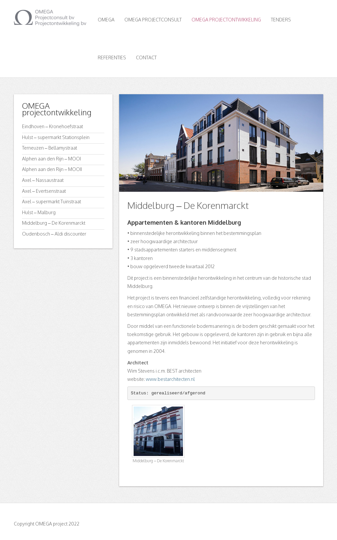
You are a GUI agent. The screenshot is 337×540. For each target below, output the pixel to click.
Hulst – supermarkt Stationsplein (56, 137)
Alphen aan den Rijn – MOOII (52, 169)
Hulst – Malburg (39, 212)
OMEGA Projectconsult (153, 19)
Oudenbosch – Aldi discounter (54, 234)
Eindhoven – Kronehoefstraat (52, 126)
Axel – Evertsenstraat (44, 191)
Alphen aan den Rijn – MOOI (51, 158)
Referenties (112, 57)
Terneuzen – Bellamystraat (49, 148)
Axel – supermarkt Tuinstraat (51, 201)
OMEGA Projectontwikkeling (226, 19)
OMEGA (106, 19)
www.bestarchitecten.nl (170, 379)
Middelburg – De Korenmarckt (53, 223)
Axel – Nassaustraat (43, 180)
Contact (146, 57)
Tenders (281, 19)
